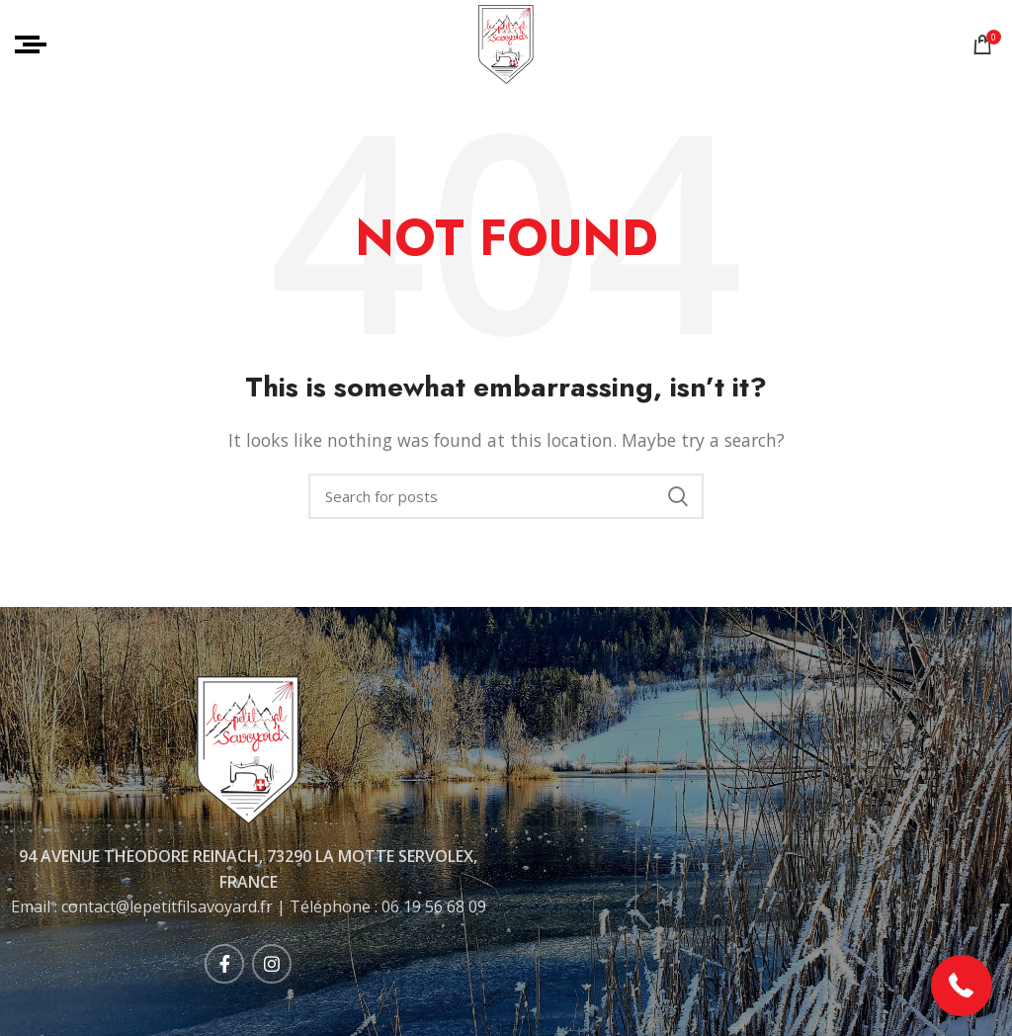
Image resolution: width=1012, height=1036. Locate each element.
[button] (962, 986)
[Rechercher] (506, 496)
